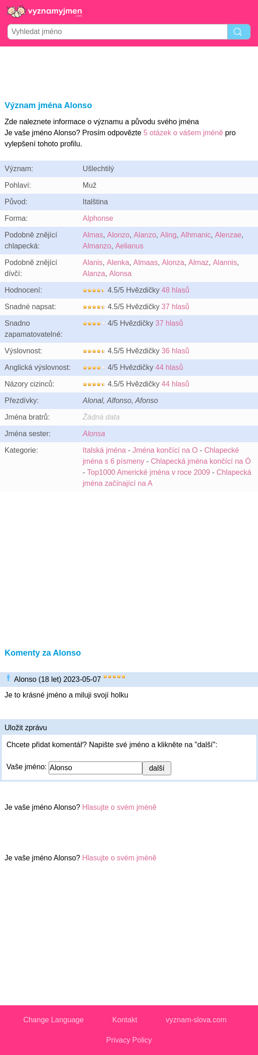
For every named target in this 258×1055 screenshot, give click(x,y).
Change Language (53, 1020)
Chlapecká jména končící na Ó (201, 461)
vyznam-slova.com (196, 1020)
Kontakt (124, 1020)
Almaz (198, 262)
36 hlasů (176, 351)
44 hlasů (169, 367)
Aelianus (129, 246)
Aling (168, 235)
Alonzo (118, 235)
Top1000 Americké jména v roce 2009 (148, 472)
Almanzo (97, 246)
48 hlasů (176, 290)
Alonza (173, 262)
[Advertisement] (129, 71)
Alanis (93, 262)
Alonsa (120, 273)
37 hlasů (176, 307)
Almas (93, 235)
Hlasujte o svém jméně (119, 807)
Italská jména (104, 450)
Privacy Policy (129, 1040)
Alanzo (145, 235)
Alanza (94, 273)
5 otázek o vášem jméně (183, 133)
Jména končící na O (164, 450)
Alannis (225, 262)
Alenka (118, 262)
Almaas (145, 262)
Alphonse (98, 218)
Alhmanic (195, 235)
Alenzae (228, 235)
